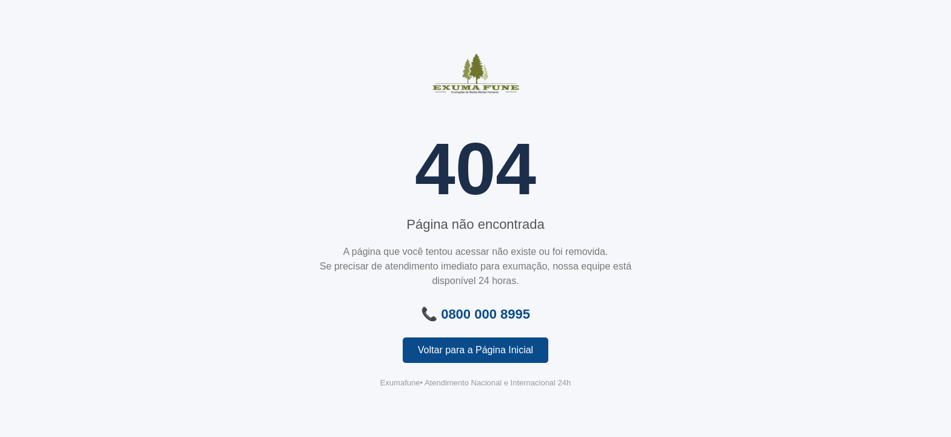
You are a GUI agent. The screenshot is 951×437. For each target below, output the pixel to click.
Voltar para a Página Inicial (475, 350)
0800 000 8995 (485, 314)
